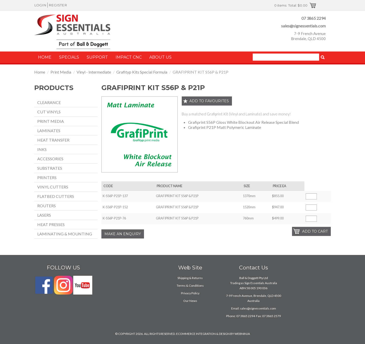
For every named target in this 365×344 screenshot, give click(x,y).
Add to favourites (209, 101)
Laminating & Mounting (64, 233)
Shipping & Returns (190, 278)
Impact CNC (129, 57)
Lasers (44, 215)
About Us (160, 57)
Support (97, 57)
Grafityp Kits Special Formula (141, 72)
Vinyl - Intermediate (94, 72)
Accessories (50, 158)
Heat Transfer (53, 139)
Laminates (48, 130)
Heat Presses (51, 224)
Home (44, 57)
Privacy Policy (190, 293)
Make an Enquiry (122, 234)
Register (58, 5)
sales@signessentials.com (303, 25)
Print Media (60, 72)
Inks (42, 149)
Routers (46, 205)
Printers (47, 177)
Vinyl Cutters (52, 186)
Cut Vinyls (49, 111)
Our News (190, 301)
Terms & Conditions (190, 285)
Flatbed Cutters (55, 196)
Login (40, 5)
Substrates (49, 168)
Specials (69, 57)
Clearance (49, 102)
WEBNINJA (242, 334)
